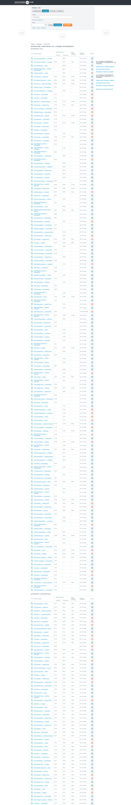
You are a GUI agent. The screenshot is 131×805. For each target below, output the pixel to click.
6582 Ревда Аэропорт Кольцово (42, 101)
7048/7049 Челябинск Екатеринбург (43, 257)
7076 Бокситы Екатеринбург (41, 193)
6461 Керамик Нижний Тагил (41, 496)
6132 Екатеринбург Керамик (41, 435)
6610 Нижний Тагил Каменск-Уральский (44, 311)
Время (62, 52)
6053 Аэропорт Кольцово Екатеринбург (44, 158)
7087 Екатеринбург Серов (41, 400)
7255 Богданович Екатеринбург (42, 489)
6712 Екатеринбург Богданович (42, 172)
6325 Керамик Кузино (40, 371)
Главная (33, 44)
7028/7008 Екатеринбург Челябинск (43, 261)
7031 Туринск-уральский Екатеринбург (44, 297)
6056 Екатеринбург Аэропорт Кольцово (44, 485)
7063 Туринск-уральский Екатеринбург (44, 578)
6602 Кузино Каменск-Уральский (42, 83)
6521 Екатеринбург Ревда (41, 204)
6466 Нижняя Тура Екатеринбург (42, 556)
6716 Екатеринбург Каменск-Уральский (44, 439)
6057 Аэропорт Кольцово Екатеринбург (44, 428)
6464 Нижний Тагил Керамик (41, 528)
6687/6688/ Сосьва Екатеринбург (42, 112)
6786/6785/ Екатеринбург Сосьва (42, 403)
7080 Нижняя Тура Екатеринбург (42, 215)
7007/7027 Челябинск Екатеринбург (43, 421)
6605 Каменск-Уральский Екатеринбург (44, 339)
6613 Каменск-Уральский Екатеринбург (44, 570)
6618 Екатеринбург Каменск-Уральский (44, 535)
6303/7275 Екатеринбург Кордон (42, 197)
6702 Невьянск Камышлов (41, 76)
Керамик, (106, 66)
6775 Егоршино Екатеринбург (42, 360)
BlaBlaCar (60, 11)
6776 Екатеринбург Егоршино (42, 176)
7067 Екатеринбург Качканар (41, 332)
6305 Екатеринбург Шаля (41, 325)
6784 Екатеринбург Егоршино (42, 279)
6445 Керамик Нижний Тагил (41, 442)
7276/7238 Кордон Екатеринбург (42, 464)
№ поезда (52, 11)
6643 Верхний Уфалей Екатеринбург (43, 392)
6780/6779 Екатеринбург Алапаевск (43, 514)
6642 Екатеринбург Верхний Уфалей (43, 449)
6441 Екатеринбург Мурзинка (42, 133)
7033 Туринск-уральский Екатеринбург (44, 517)
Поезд (50, 25)
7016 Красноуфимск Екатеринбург (43, 432)
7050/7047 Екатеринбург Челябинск (43, 453)
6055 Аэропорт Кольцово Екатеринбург (44, 201)
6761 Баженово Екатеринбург (42, 119)
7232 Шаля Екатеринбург (41, 130)
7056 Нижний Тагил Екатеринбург (43, 378)
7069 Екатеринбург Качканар (41, 482)
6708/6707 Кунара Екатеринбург (42, 87)
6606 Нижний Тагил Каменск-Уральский (44, 183)
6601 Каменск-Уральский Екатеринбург (44, 144)
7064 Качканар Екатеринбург (41, 286)
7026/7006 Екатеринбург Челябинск (43, 165)
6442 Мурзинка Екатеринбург (42, 350)
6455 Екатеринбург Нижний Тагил (43, 300)
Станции (45, 11)
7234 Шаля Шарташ (39, 240)
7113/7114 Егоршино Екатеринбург (43, 247)
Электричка (58, 25)
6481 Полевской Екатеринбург (42, 563)
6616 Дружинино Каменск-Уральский (43, 417)
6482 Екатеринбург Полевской (42, 218)
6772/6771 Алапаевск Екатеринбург (43, 108)
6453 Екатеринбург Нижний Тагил (43, 233)
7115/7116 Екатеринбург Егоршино (43, 314)
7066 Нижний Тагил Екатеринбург (43, 307)
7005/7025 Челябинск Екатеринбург (43, 250)
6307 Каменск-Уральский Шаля (42, 475)
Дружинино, (99, 71)
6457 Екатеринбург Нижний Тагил (43, 346)
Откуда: (34, 14)
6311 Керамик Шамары (40, 546)
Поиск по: (36, 8)
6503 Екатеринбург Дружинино (42, 162)
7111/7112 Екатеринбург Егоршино (43, 58)
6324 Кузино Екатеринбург (41, 396)
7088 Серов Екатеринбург (41, 265)
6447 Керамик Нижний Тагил (41, 236)
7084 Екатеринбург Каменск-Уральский (44, 304)
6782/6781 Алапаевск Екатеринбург (43, 225)
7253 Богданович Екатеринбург (42, 318)
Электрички (39, 44)
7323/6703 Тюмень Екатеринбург (42, 521)
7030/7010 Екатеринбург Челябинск (43, 446)
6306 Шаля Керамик (39, 343)
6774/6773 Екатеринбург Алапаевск (43, 90)
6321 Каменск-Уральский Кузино (42, 80)
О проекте (73, 800)
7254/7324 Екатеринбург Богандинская (44, 289)
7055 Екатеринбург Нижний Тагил (43, 169)
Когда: (33, 22)
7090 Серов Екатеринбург (41, 567)
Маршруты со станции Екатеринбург (104, 89)
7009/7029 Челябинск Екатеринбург (43, 581)
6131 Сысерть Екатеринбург (41, 137)
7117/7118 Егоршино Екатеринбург (43, 538)
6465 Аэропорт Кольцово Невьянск (43, 549)
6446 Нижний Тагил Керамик (41, 382)
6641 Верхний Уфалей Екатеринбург (43, 179)
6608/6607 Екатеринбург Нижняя (42, 272)
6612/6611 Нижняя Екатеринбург (42, 506)
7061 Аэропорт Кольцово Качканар (43, 62)
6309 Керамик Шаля (39, 542)
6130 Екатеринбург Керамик (41, 190)
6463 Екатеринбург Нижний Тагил (43, 499)
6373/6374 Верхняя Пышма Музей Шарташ (45, 208)
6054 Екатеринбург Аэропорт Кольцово (44, 368)
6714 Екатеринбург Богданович (42, 328)
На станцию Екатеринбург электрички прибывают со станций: (105, 76)
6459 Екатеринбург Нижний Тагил (43, 364)
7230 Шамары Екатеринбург (41, 126)
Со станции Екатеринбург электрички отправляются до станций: (106, 62)
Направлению (37, 11)
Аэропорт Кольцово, (108, 71)
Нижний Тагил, (100, 66)
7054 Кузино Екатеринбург (41, 94)
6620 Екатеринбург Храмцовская (42, 154)
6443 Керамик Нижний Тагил (41, 186)
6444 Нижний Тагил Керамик (41, 115)
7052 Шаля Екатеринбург (41, 98)
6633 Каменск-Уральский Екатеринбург (44, 268)
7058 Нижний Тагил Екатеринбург (43, 471)
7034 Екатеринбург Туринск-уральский (44, 353)
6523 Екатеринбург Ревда (41, 531)
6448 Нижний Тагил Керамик (41, 492)
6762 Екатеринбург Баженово (42, 467)
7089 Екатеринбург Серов (41, 73)
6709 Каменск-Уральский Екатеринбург (44, 211)
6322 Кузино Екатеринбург (41, 282)
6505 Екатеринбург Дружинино (42, 336)
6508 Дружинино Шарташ (41, 503)
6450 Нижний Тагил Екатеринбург (43, 275)
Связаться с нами (66, 800)
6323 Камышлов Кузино (40, 293)
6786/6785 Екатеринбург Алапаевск (43, 407)
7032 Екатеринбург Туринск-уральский (44, 147)
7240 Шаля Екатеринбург (41, 560)
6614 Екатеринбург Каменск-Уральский (44, 375)
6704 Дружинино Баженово (41, 122)
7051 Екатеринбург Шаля (41, 414)
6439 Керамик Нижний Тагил (41, 105)
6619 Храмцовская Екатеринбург (42, 321)
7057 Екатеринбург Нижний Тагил (43, 254)
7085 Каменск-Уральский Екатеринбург (44, 389)
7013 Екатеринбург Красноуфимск (43, 243)
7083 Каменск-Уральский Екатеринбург (44, 151)
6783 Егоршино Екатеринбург (42, 478)
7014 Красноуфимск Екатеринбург (43, 222)
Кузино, (108, 69)
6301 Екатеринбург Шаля (41, 65)
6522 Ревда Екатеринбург (41, 456)
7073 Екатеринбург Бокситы (41, 357)
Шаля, (104, 69)
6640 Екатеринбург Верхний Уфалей (43, 229)
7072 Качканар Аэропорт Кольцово (43, 574)
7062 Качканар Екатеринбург (41, 140)
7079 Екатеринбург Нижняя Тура (42, 385)
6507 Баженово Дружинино (41, 424)
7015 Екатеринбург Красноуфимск (43, 510)
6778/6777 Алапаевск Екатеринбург (43, 553)
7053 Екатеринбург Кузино (41, 410)
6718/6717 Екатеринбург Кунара (42, 524)
